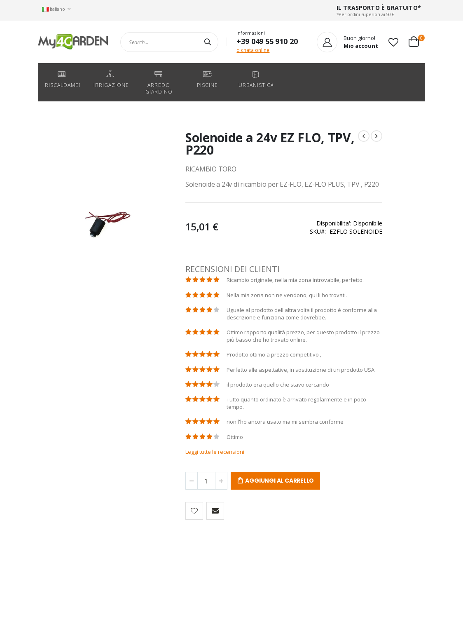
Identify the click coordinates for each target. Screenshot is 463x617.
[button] (393, 42)
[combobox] (169, 42)
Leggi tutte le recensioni (191, 493)
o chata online (252, 50)
